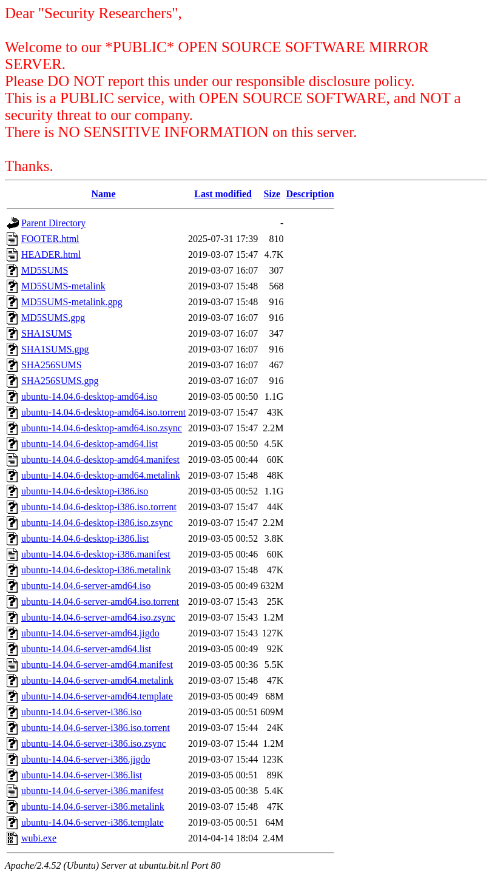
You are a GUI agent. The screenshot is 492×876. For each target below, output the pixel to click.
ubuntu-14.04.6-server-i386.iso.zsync (93, 743)
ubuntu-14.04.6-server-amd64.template (97, 696)
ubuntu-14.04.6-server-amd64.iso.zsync (98, 617)
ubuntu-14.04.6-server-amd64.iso (85, 586)
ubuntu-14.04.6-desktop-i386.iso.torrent (99, 507)
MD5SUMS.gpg (53, 317)
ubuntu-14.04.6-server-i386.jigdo (85, 759)
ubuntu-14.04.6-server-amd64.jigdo (90, 633)
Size (272, 194)
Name (104, 194)
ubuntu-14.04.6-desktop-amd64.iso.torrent (103, 412)
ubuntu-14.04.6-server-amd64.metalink (97, 680)
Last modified (223, 194)
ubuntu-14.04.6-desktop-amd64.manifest (100, 459)
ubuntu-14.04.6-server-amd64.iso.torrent (100, 601)
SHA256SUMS (51, 365)
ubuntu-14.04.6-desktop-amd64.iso (89, 396)
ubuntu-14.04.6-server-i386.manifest (92, 791)
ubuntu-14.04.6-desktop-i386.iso (84, 491)
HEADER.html (51, 254)
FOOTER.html (50, 239)
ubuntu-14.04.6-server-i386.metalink (92, 806)
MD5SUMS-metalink (63, 286)
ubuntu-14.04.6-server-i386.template (92, 822)
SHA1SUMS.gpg (55, 349)
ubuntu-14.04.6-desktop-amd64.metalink (100, 475)
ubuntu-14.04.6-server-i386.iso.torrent (95, 728)
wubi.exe (38, 838)
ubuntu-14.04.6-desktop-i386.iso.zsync (97, 522)
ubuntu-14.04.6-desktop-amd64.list (89, 444)
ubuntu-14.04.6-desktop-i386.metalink (96, 570)
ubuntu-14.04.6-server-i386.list (81, 775)
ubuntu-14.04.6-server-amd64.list (86, 649)
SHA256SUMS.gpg (60, 381)
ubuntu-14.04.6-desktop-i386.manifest (95, 554)
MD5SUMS (44, 270)
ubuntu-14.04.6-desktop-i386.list (85, 538)
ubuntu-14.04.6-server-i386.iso (81, 712)
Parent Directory (53, 223)
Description (310, 194)
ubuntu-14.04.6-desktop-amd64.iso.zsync (101, 428)
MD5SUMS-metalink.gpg (72, 302)
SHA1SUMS (46, 333)
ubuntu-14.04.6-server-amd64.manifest (97, 664)
